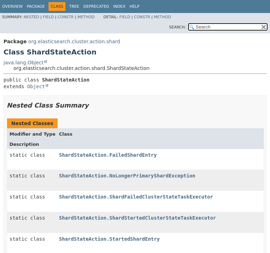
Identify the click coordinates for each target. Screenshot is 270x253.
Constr (66, 17)
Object (36, 86)
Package (36, 6)
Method (86, 17)
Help (135, 6)
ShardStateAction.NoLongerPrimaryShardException (127, 176)
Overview (12, 6)
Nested (31, 17)
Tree (74, 6)
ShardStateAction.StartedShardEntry (109, 239)
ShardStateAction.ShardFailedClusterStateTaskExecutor (136, 197)
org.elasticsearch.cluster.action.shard (74, 41)
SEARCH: (177, 27)
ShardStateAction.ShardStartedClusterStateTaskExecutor (137, 218)
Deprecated (96, 6)
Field (48, 17)
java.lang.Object (24, 62)
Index (119, 6)
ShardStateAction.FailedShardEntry (108, 155)
